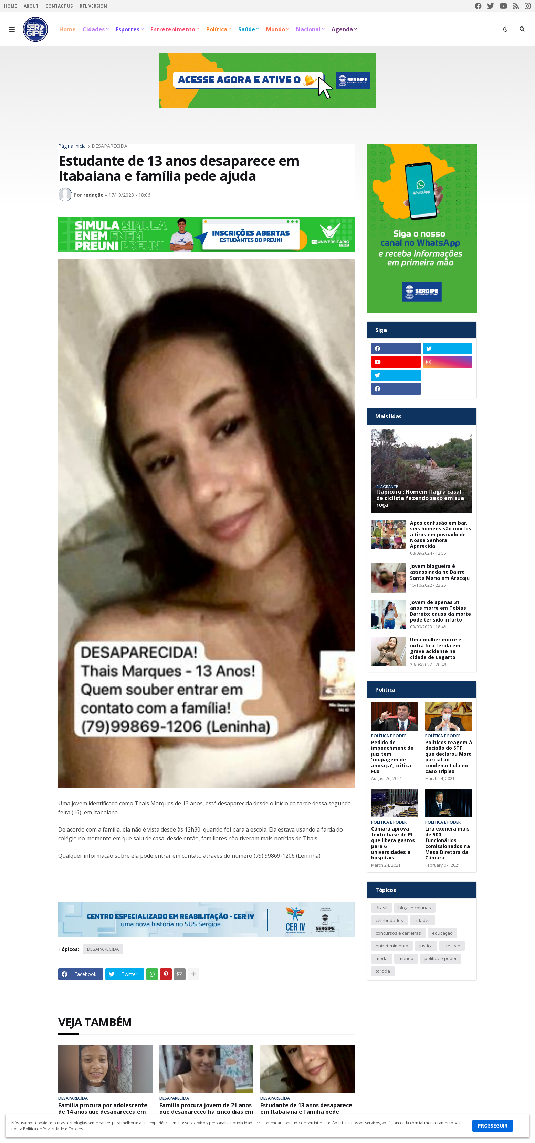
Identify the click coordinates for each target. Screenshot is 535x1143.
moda (382, 958)
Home (10, 6)
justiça (426, 946)
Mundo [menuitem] (275, 29)
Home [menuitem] (67, 29)
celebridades (389, 920)
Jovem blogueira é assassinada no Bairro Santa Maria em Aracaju (440, 572)
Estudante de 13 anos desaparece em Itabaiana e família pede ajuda (306, 1112)
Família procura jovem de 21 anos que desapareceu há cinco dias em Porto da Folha (206, 1112)
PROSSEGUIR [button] (492, 1125)
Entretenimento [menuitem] (172, 29)
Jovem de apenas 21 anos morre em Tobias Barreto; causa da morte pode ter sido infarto (440, 611)
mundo (406, 958)
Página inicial (72, 146)
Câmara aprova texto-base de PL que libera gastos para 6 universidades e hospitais (393, 843)
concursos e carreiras (398, 933)
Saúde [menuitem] (246, 29)
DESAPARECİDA (109, 146)
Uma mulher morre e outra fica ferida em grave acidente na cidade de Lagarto (435, 648)
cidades (422, 920)
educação (442, 933)
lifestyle (452, 946)
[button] (12, 29)
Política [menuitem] (216, 29)
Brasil (381, 907)
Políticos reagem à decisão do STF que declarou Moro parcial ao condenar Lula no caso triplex (448, 757)
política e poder (440, 958)
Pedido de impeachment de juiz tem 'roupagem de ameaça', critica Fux (392, 757)
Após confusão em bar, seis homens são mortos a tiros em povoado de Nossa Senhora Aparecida (440, 534)
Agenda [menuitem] (342, 29)
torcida (383, 971)
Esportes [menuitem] (127, 29)
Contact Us (59, 6)
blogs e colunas (414, 907)
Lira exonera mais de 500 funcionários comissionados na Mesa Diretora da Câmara (447, 843)
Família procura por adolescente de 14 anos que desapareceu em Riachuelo (102, 1112)
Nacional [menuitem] (308, 29)
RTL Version (93, 6)
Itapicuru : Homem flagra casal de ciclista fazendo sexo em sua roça (420, 498)
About (31, 6)
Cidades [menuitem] (94, 29)
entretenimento (392, 946)
